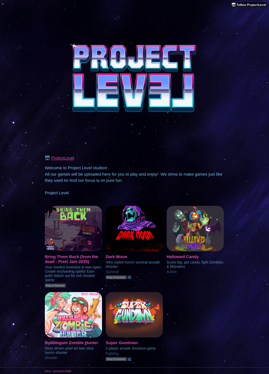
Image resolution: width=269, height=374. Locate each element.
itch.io (48, 370)
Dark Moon (116, 256)
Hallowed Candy (183, 256)
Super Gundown (122, 342)
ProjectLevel (62, 158)
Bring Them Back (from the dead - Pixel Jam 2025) (71, 259)
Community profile (62, 370)
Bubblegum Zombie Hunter (71, 342)
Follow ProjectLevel (249, 5)
